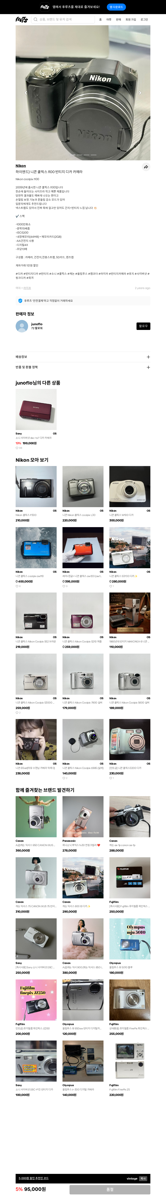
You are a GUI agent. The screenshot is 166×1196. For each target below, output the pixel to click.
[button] (26, 92)
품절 (109, 1189)
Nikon (21, 166)
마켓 (108, 19)
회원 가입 (131, 19)
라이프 (27, 288)
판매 (118, 19)
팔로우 (143, 326)
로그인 (144, 19)
